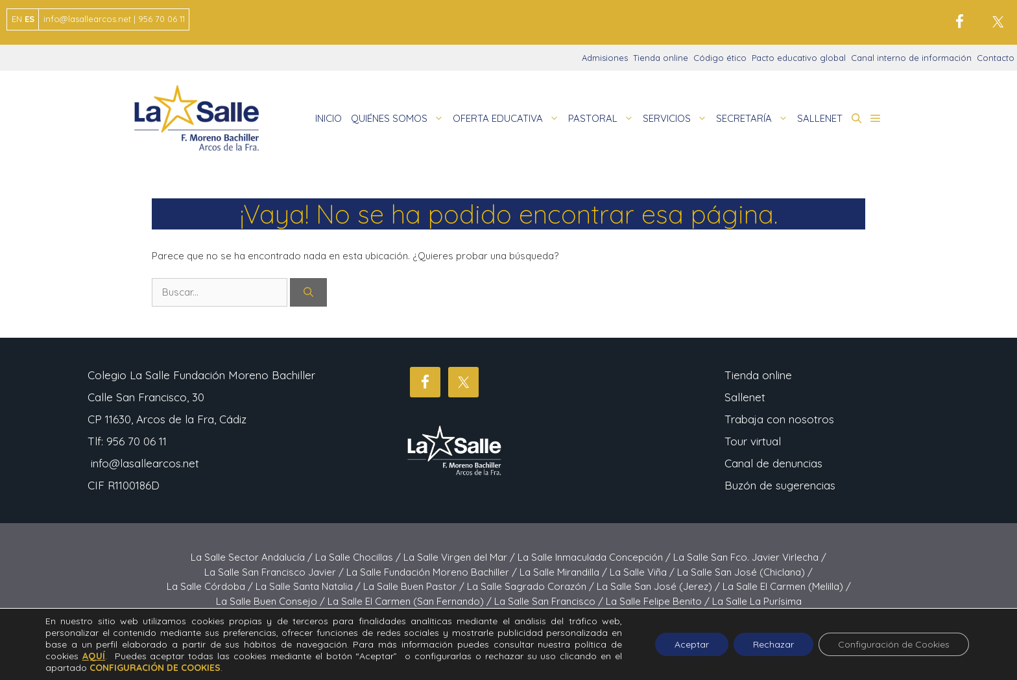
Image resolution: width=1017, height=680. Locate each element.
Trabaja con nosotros (779, 419)
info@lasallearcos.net (145, 463)
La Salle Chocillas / (359, 557)
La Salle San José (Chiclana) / (745, 572)
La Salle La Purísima (757, 601)
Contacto (995, 58)
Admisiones (605, 58)
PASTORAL (603, 118)
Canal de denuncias (773, 463)
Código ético (720, 58)
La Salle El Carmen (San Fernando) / (411, 601)
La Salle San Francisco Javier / (275, 572)
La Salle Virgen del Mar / (460, 557)
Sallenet (744, 397)
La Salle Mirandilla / (565, 572)
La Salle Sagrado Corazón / (532, 586)
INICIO (328, 118)
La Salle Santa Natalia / (309, 586)
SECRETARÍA (754, 118)
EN (17, 19)
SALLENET (820, 118)
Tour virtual (752, 441)
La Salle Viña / (643, 572)
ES (29, 19)
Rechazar (773, 644)
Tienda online (660, 58)
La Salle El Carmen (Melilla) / (787, 586)
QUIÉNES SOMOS (399, 118)
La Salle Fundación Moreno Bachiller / (433, 572)
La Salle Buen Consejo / (272, 601)
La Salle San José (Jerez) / (660, 586)
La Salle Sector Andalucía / (253, 557)
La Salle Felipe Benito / (659, 601)
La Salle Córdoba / (211, 586)
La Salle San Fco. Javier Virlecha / (749, 557)
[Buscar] (308, 292)
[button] (856, 118)
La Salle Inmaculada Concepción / (595, 557)
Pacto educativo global (799, 58)
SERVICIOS (677, 118)
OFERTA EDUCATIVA (508, 118)
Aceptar (692, 644)
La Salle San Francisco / (550, 601)
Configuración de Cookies (894, 644)
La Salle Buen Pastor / (415, 586)
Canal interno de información (911, 58)
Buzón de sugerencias (779, 485)
